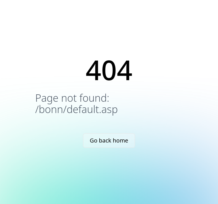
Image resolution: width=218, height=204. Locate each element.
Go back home (109, 140)
